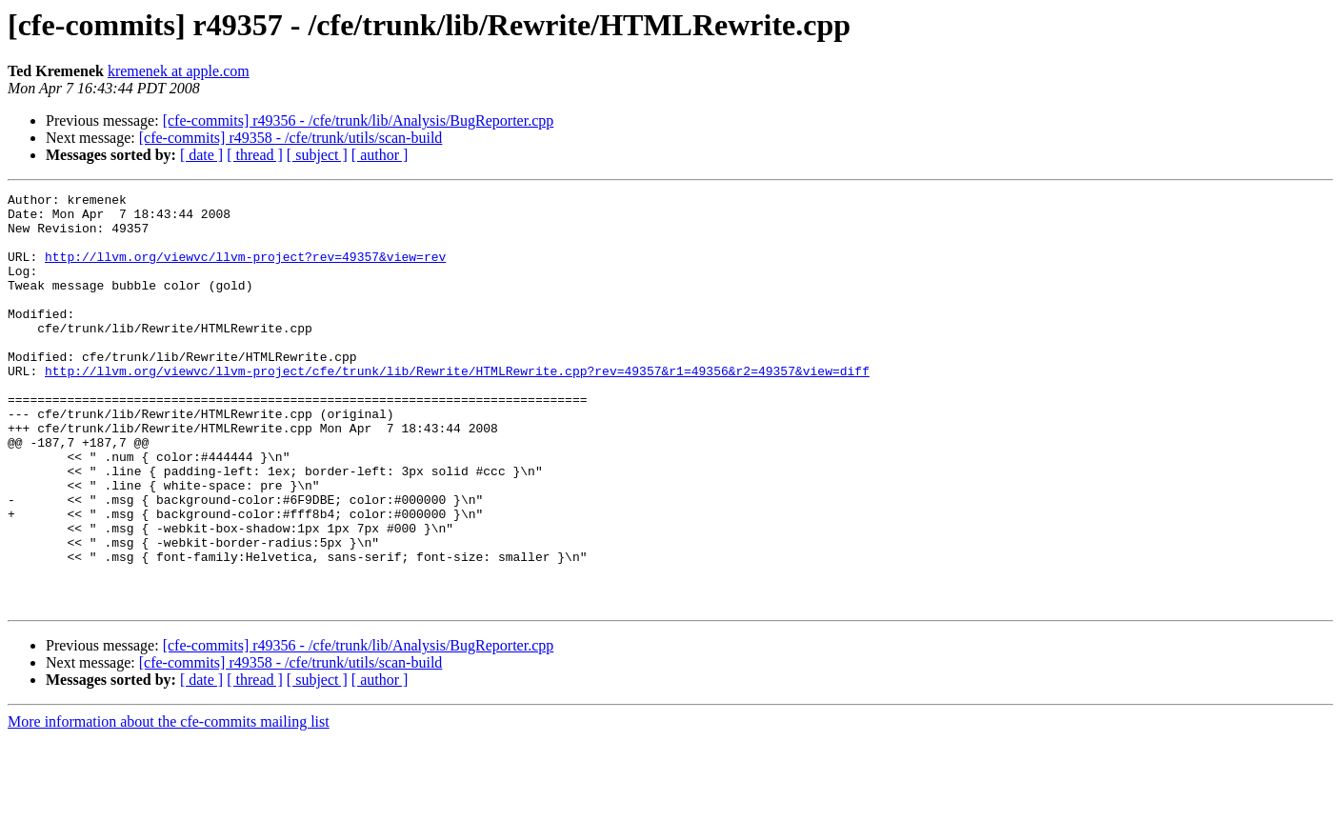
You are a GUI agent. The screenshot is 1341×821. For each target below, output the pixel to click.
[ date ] (201, 155)
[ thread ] (255, 155)
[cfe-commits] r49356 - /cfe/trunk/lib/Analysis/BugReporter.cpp (358, 120)
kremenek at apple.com (179, 71)
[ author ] (380, 155)
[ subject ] (317, 155)
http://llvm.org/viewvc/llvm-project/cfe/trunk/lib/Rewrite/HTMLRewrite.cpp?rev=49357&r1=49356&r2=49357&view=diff (457, 407)
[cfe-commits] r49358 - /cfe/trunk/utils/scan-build (291, 138)
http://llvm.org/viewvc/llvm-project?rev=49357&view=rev (245, 270)
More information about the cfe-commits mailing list (169, 804)
